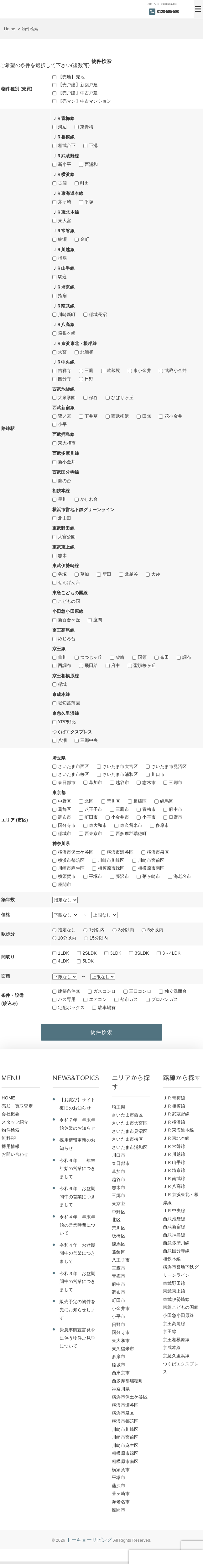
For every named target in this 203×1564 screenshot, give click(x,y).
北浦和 (87, 351)
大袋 (155, 574)
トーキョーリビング (89, 1542)
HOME (8, 1100)
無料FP (9, 1140)
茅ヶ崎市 (151, 876)
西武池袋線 (174, 1221)
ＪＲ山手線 (174, 1165)
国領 (142, 657)
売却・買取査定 (17, 1108)
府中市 (175, 809)
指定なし (67, 929)
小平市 (149, 817)
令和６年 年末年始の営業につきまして (77, 1171)
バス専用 (67, 999)
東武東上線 (174, 1293)
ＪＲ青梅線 (174, 1100)
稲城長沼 (98, 314)
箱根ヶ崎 (67, 333)
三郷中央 (89, 740)
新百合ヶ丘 (69, 619)
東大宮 (64, 220)
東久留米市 (131, 825)
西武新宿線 (174, 1229)
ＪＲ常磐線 (174, 1148)
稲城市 (64, 833)
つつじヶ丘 (91, 657)
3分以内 (126, 929)
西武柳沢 (120, 416)
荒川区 (113, 801)
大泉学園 (67, 397)
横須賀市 (67, 876)
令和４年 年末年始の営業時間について (77, 1227)
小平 (62, 424)
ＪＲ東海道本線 (178, 1132)
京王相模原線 (176, 1342)
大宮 (62, 351)
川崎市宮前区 (151, 860)
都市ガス (129, 999)
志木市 (149, 782)
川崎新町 (67, 314)
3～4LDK (171, 953)
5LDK (88, 960)
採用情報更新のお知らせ (77, 1147)
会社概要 (10, 1116)
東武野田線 (174, 1286)
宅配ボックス (71, 1007)
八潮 (62, 740)
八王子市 (93, 809)
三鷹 (89, 370)
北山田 (64, 518)
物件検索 (10, 1132)
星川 (62, 499)
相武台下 (67, 145)
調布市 (64, 817)
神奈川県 (121, 1391)
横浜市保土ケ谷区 (76, 852)
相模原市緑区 (111, 868)
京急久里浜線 (176, 1358)
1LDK (63, 953)
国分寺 (64, 378)
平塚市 (95, 876)
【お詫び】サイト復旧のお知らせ (77, 1106)
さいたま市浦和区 (120, 774)
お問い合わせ (15, 1157)
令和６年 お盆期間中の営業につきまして (77, 1199)
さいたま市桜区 (73, 774)
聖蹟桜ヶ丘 (144, 665)
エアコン (98, 999)
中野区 (64, 801)
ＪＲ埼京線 (174, 1173)
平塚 (89, 201)
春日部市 (67, 782)
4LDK (63, 960)
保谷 (93, 397)
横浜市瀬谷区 (120, 852)
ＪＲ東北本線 (176, 1140)
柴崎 (120, 657)
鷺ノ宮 (64, 416)
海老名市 (182, 876)
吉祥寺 (64, 370)
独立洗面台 (175, 991)
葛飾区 (64, 809)
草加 (84, 574)
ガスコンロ (104, 991)
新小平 (64, 164)
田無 (146, 416)
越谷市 (122, 782)
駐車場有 (107, 1007)
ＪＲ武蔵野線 (176, 1116)
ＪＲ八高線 (174, 1189)
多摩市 (162, 825)
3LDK (115, 953)
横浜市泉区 (158, 852)
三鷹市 (122, 809)
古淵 (62, 182)
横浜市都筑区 (71, 860)
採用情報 (10, 1148)
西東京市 (93, 833)
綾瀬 (62, 239)
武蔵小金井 (175, 370)
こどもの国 (69, 601)
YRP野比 (67, 721)
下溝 (93, 145)
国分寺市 (67, 825)
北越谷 (131, 574)
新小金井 (67, 461)
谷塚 (62, 574)
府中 (115, 665)
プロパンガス (164, 999)
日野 (89, 378)
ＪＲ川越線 (174, 1157)
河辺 (62, 126)
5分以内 (155, 929)
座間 (97, 619)
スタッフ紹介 (15, 1124)
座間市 (64, 884)
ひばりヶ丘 (122, 397)
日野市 (175, 817)
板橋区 (140, 801)
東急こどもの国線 (181, 1310)
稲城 (62, 684)
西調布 (64, 665)
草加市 (95, 782)
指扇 (62, 258)
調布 (186, 657)
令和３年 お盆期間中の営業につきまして (77, 1284)
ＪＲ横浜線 (174, 1124)
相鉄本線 (172, 1261)
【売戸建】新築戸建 (78, 84)
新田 (106, 574)
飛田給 (91, 665)
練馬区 (167, 801)
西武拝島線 (174, 1237)
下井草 (91, 416)
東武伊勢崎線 (176, 1302)
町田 (84, 182)
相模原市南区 (151, 868)
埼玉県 (118, 1109)
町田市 (91, 817)
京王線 (169, 1334)
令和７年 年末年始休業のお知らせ (77, 1126)
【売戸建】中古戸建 (78, 92)
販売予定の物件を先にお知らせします (77, 1312)
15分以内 (99, 937)
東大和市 (67, 442)
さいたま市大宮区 (120, 766)
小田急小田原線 (178, 1318)
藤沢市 (122, 876)
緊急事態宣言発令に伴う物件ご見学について (77, 1340)
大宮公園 (67, 536)
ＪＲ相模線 (174, 1108)
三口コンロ (140, 991)
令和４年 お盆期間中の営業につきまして (77, 1256)
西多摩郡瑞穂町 (131, 833)
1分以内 (97, 929)
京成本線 (172, 1350)
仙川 (62, 657)
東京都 (118, 1206)
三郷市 (175, 782)
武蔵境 (113, 370)
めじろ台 (67, 638)
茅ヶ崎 (64, 201)
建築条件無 (69, 991)
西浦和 (91, 164)
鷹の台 (64, 480)
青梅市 (149, 809)
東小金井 (142, 370)
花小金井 (173, 416)
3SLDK (142, 953)
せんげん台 (69, 582)
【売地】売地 (71, 76)
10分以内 (67, 937)
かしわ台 (89, 499)
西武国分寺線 (176, 1253)
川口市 (158, 774)
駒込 (62, 276)
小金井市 (120, 817)
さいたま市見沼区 (169, 766)
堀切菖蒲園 (69, 702)
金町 (84, 239)
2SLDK (89, 953)
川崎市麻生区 (71, 868)
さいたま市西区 (73, 766)
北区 (89, 801)
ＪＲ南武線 (174, 1181)
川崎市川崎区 (111, 860)
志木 (62, 555)
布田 (164, 657)
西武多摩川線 (176, 1245)
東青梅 (87, 126)
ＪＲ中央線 (174, 1213)
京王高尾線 (174, 1326)
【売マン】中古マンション (84, 101)
